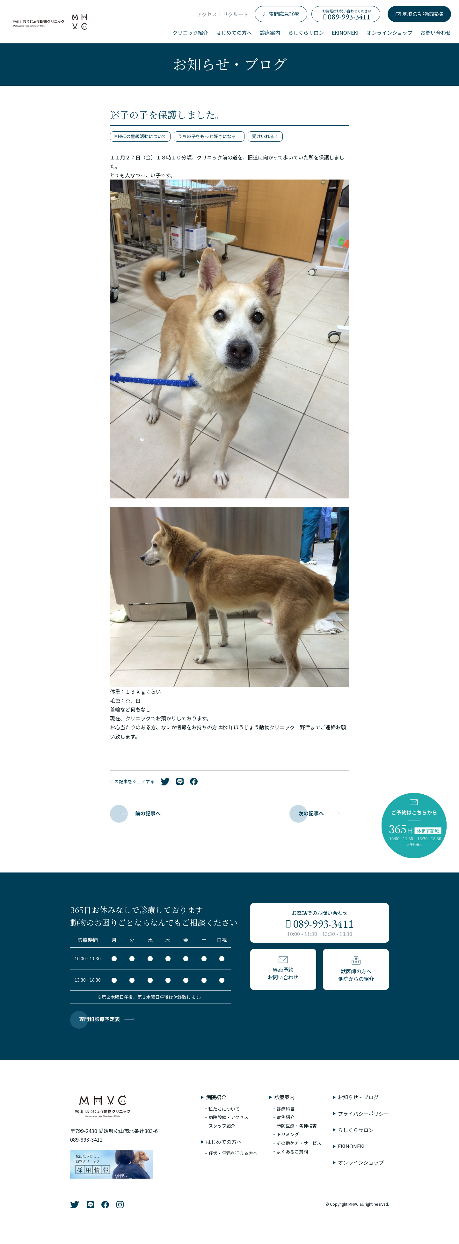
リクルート (235, 14)
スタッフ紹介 (221, 1126)
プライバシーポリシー (363, 1113)
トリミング (288, 1134)
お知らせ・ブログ (358, 1097)
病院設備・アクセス (228, 1117)
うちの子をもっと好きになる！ (209, 136)
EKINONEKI (345, 32)
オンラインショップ (389, 32)
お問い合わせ (435, 32)
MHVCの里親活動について (140, 136)
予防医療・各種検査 (297, 1126)
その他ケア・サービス (299, 1143)
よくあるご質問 (292, 1151)
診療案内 (270, 32)
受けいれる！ (265, 136)
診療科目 (286, 1109)
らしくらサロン (306, 32)
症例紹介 (286, 1117)
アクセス (207, 14)
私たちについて (224, 1109)
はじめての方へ (234, 32)
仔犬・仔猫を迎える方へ (233, 1153)
